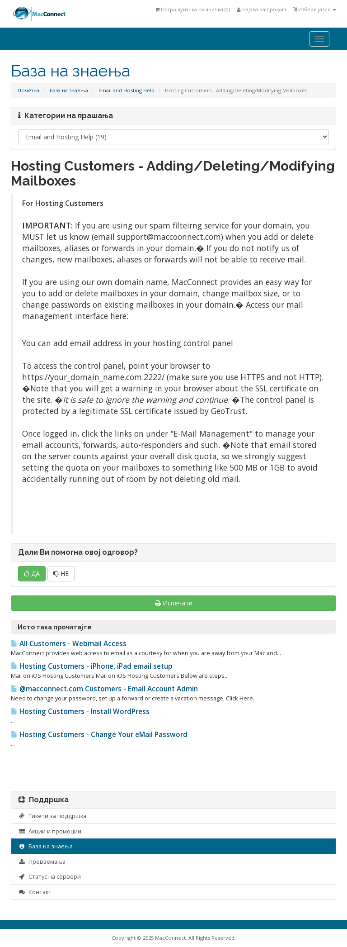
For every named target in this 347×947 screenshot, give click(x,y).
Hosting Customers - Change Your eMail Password (99, 734)
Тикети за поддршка (52, 816)
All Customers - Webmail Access (69, 643)
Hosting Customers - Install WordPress (80, 711)
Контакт (35, 892)
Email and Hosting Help (126, 90)
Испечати (173, 603)
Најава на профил (261, 9)
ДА (32, 573)
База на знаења (69, 90)
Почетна (28, 90)
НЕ (61, 573)
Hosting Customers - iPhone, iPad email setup (92, 666)
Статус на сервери (49, 876)
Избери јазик (314, 9)
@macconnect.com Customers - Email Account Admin (104, 689)
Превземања (42, 861)
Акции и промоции (49, 831)
